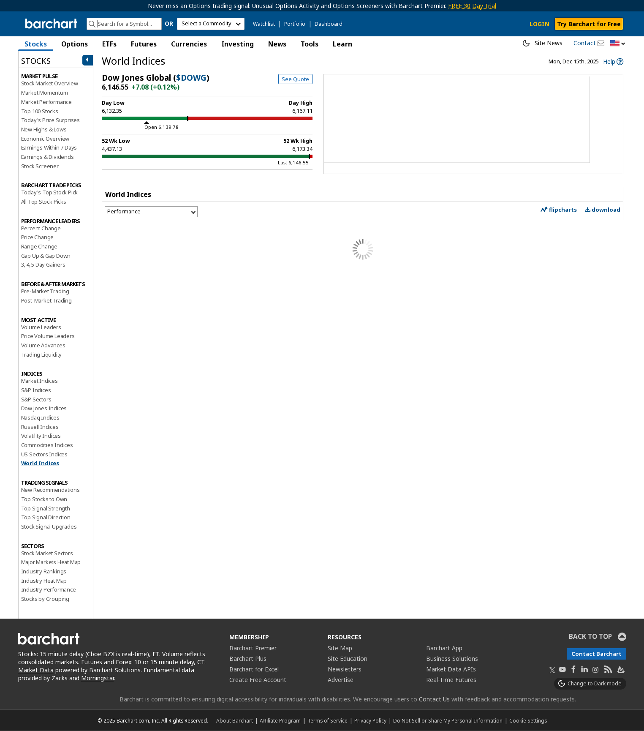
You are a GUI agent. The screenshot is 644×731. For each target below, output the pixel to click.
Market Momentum (44, 92)
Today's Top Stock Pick (49, 192)
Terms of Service (327, 720)
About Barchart (234, 720)
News (277, 44)
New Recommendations (50, 490)
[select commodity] (211, 24)
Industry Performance (48, 589)
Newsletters (344, 669)
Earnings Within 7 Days (49, 147)
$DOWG (191, 77)
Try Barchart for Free (589, 24)
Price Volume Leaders (48, 336)
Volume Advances (43, 345)
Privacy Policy (370, 720)
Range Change (39, 246)
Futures (144, 44)
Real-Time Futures (451, 680)
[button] (617, 43)
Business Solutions (452, 659)
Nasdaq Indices (40, 417)
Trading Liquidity (41, 354)
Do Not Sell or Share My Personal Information (448, 720)
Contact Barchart (596, 653)
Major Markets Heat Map (51, 562)
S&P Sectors (36, 399)
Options (74, 44)
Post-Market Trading (46, 300)
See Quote (295, 79)
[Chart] (471, 125)
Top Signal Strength (45, 508)
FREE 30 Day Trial (472, 6)
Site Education (347, 659)
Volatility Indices (41, 435)
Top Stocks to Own (44, 499)
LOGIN (539, 24)
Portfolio (294, 23)
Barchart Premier (253, 648)
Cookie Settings (528, 720)
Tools (309, 44)
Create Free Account (257, 680)
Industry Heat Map (44, 580)
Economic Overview (45, 138)
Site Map (340, 648)
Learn (342, 44)
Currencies (189, 44)
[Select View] (151, 211)
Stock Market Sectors (47, 553)
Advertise (340, 680)
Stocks (35, 44)
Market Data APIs (451, 669)
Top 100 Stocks (39, 111)
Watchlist (264, 23)
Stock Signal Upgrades (49, 526)
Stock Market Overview (49, 83)
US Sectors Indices (44, 454)
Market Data (36, 670)
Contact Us (434, 699)
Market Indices (39, 381)
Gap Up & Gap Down (46, 255)
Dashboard (328, 23)
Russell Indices (40, 427)
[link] (613, 61)
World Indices (40, 463)
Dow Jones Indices (44, 408)
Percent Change (41, 228)
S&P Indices (36, 390)
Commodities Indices (47, 445)
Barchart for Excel (254, 669)
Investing (237, 44)
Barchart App (444, 648)
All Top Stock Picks (43, 201)
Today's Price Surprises (50, 120)
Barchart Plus (247, 659)
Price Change (37, 237)
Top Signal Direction (46, 517)
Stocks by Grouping (45, 599)
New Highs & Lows (44, 129)
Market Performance (46, 102)
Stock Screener (40, 166)
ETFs (109, 44)
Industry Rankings (44, 571)
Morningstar (97, 678)
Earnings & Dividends (47, 157)
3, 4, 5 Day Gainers (43, 264)
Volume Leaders (41, 327)
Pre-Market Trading (45, 291)
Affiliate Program (280, 720)
